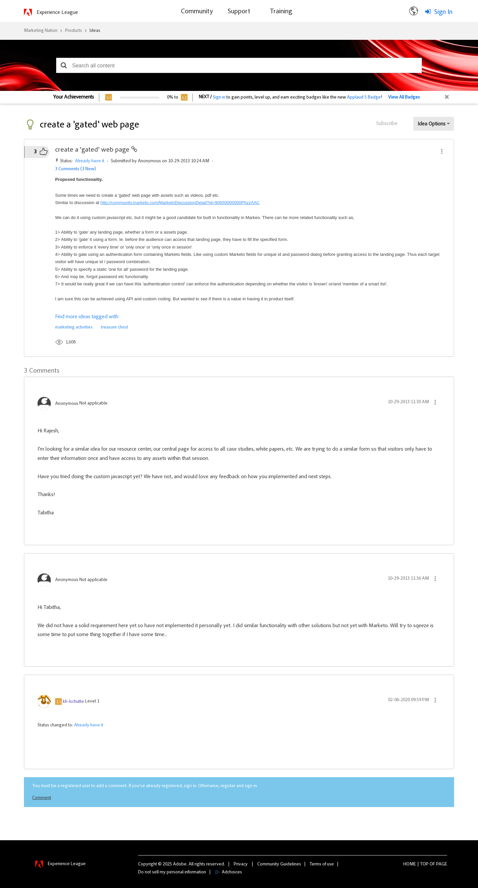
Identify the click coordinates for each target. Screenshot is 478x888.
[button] (63, 65)
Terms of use (322, 864)
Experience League (57, 12)
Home (409, 864)
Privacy (241, 864)
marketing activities (74, 327)
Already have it (89, 161)
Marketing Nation (40, 31)
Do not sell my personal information (172, 872)
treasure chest (114, 327)
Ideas (95, 31)
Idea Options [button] (431, 124)
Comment (41, 798)
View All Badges (404, 97)
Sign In (443, 12)
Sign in (219, 97)
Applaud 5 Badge (364, 97)
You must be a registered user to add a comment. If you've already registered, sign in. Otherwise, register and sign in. (145, 786)
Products (73, 31)
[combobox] (239, 65)
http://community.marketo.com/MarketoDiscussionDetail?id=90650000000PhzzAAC (180, 202)
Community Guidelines (279, 864)
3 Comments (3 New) (75, 169)
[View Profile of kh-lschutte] (73, 702)
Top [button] (424, 864)
